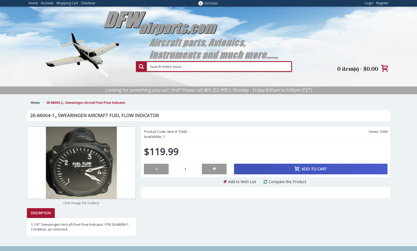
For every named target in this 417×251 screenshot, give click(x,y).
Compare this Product (287, 181)
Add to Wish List (242, 181)
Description (41, 213)
